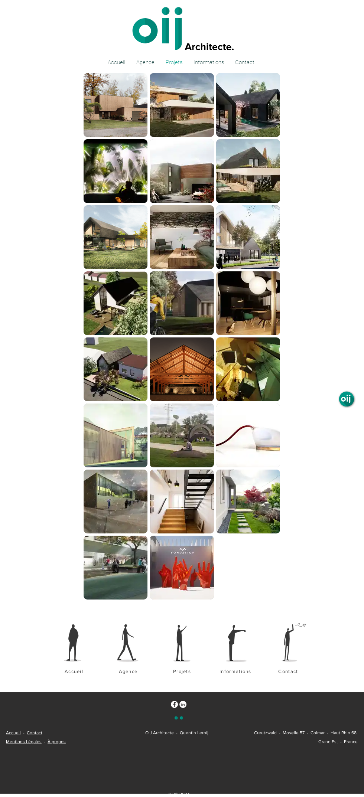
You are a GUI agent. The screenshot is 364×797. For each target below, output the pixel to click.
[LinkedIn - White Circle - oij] (182, 704)
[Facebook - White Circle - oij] (174, 704)
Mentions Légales (24, 741)
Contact (34, 732)
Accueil (13, 732)
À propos (57, 741)
